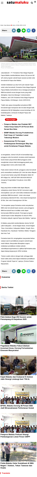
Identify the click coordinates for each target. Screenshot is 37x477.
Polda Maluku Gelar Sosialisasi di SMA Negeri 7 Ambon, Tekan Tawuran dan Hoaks (17, 465)
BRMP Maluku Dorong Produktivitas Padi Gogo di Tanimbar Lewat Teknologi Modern (18, 135)
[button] (35, 1)
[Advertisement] (18, 11)
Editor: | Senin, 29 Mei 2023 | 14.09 (13, 25)
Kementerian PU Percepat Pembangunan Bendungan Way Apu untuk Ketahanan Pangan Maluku (18, 143)
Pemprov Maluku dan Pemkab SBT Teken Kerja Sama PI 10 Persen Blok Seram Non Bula (18, 126)
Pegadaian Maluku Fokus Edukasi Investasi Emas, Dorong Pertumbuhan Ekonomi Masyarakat (16, 348)
